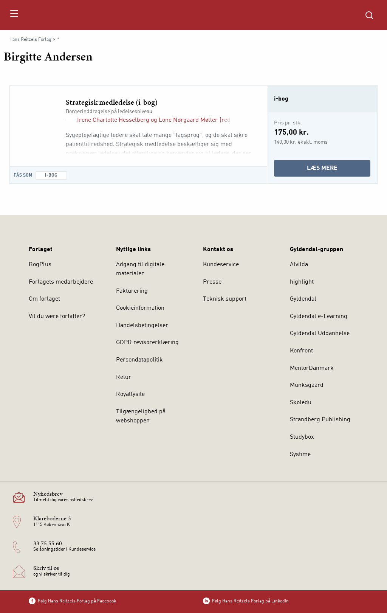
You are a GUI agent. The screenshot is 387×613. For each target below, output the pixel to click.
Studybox (302, 437)
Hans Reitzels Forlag (30, 39)
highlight (302, 282)
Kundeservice (221, 265)
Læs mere (338, 170)
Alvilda (299, 265)
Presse (212, 282)
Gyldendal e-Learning (318, 316)
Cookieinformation (140, 308)
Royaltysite (130, 394)
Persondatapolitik (139, 360)
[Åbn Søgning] (369, 15)
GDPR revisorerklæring (147, 343)
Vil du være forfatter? (57, 316)
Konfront (301, 351)
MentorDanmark (312, 368)
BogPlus (40, 265)
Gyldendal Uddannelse (320, 334)
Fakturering (132, 291)
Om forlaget (44, 299)
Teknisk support (224, 299)
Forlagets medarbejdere (61, 282)
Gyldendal (303, 299)
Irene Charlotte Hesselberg (113, 120)
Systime (300, 455)
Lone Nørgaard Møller (188, 120)
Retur (123, 377)
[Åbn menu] (13, 15)
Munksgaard (307, 385)
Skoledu (300, 403)
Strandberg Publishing (320, 420)
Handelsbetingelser (142, 326)
